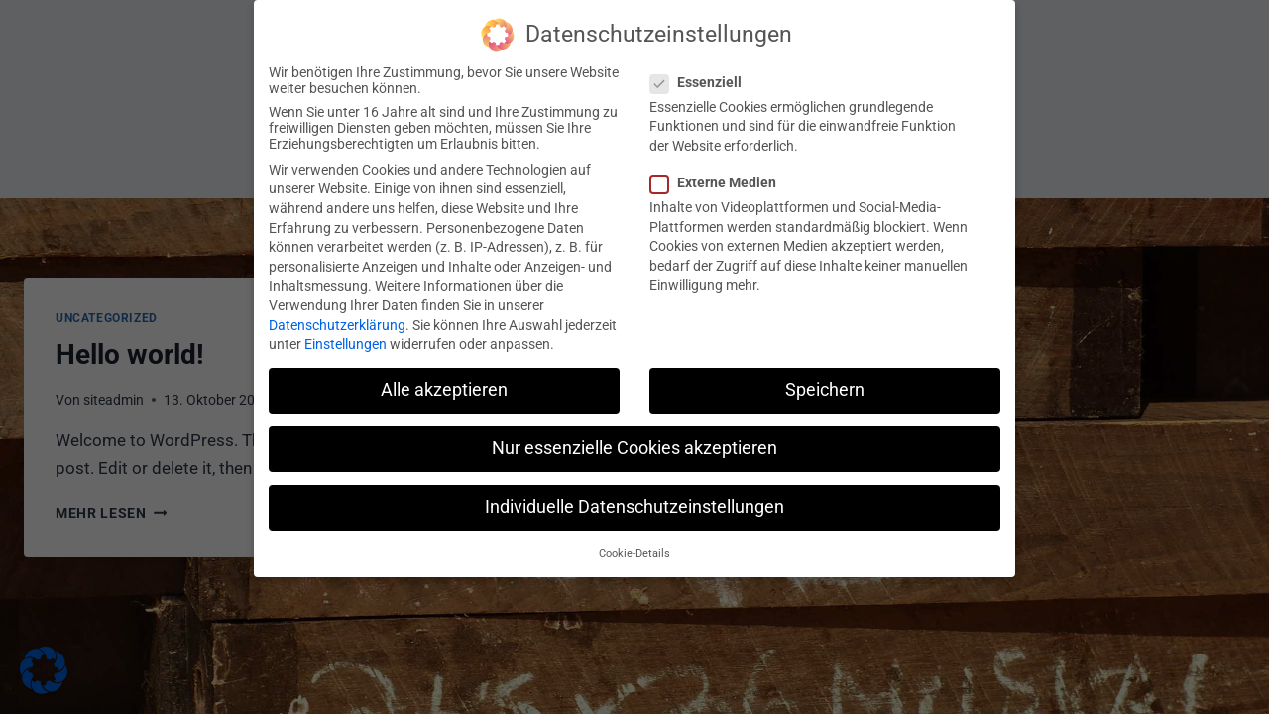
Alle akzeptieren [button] (444, 381)
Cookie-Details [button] (634, 543)
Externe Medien (719, 172)
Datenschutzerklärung (337, 315)
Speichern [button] (825, 381)
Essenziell (701, 72)
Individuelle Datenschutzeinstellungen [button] (634, 498)
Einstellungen (345, 335)
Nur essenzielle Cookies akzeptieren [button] (634, 439)
